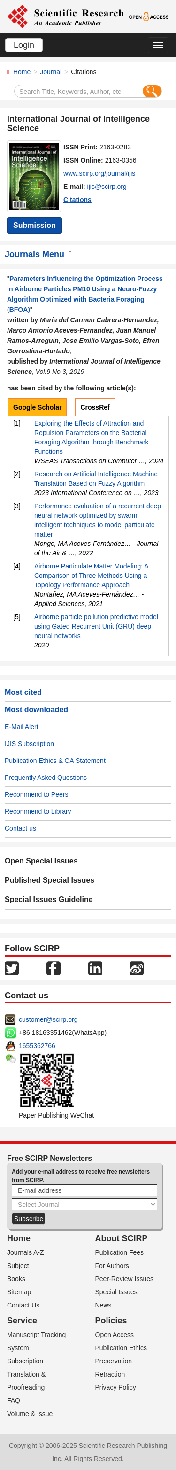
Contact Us (23, 1305)
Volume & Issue (30, 1413)
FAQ (13, 1400)
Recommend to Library (38, 811)
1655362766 (37, 1046)
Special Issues (116, 1292)
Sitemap (19, 1292)
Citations (77, 199)
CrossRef (94, 407)
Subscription (25, 1361)
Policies (111, 1320)
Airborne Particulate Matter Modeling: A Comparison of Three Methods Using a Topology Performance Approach (91, 575)
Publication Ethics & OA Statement (55, 760)
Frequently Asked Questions (46, 777)
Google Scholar (37, 407)
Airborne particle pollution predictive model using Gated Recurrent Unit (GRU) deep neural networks (96, 626)
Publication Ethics (121, 1348)
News (103, 1305)
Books (16, 1279)
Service (22, 1320)
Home (22, 72)
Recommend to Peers (36, 794)
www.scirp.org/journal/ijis (99, 173)
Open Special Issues (41, 861)
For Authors (112, 1265)
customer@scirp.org (48, 1019)
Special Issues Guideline (49, 899)
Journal (50, 72)
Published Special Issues (49, 880)
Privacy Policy (115, 1387)
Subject (18, 1265)
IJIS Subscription (29, 743)
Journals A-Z (25, 1252)
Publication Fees (119, 1252)
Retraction (110, 1374)
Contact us (20, 828)
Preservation (113, 1361)
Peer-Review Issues (124, 1279)
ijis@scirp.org (107, 186)
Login (24, 45)
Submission (34, 225)
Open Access (114, 1334)
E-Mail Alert (21, 727)
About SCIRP (121, 1238)
